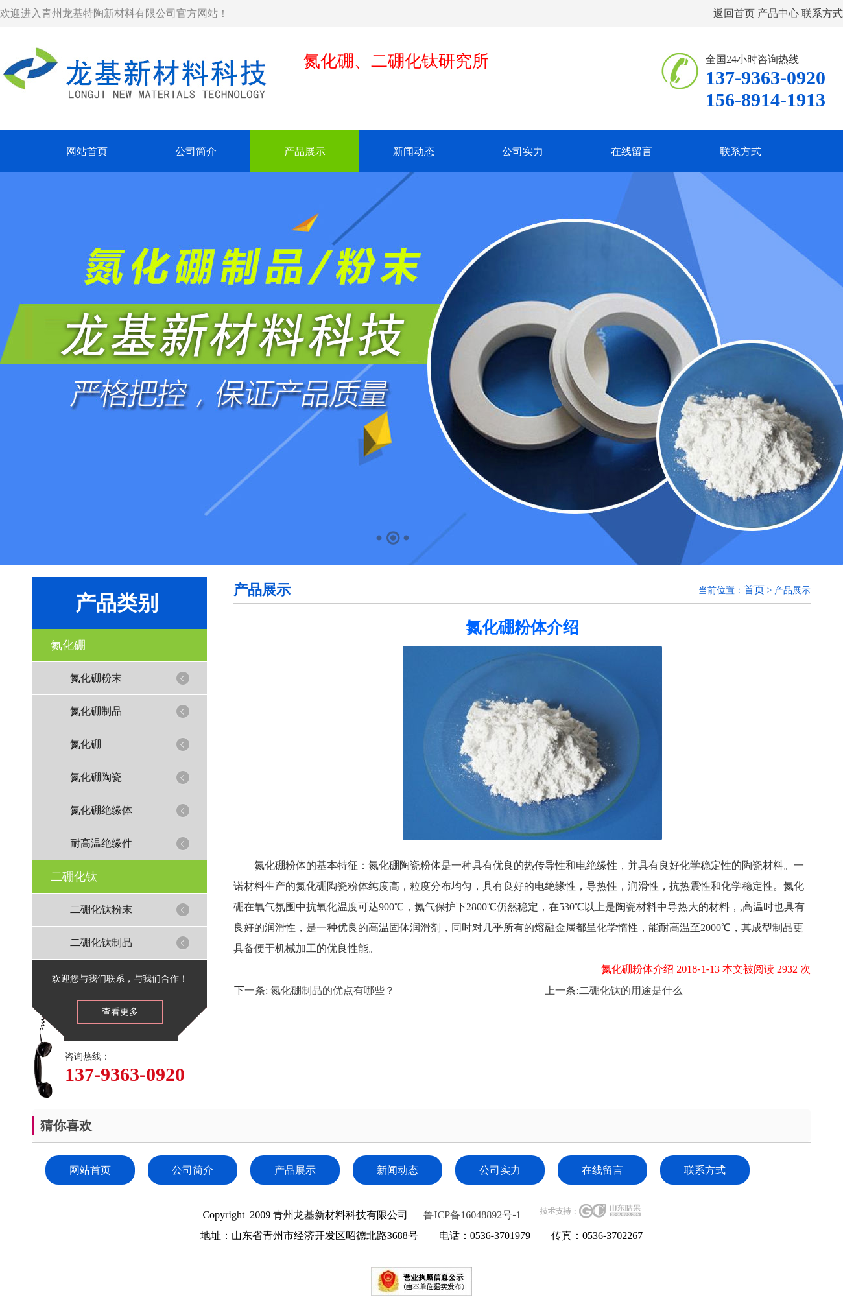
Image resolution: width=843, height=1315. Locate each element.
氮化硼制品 (96, 711)
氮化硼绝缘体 (101, 810)
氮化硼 (68, 645)
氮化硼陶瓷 (96, 777)
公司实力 (522, 151)
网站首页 (87, 151)
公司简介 (196, 151)
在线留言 (631, 151)
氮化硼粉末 (96, 677)
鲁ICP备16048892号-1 (472, 1214)
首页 (754, 589)
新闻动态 (413, 151)
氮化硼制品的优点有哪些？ (331, 990)
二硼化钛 (74, 876)
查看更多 (120, 1012)
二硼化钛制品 (101, 942)
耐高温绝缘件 (101, 843)
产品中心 (778, 13)
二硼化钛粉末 (101, 909)
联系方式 (822, 13)
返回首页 (734, 13)
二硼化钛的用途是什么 (631, 990)
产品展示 (305, 151)
